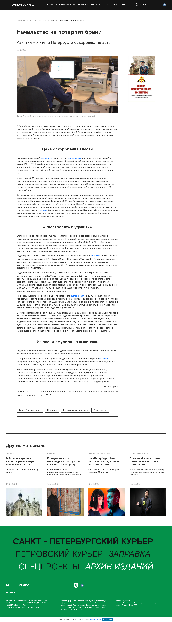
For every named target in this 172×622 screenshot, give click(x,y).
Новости (52, 5)
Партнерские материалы (100, 5)
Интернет (52, 410)
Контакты (119, 5)
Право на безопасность (75, 410)
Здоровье (80, 5)
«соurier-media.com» (38, 601)
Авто (72, 5)
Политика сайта (95, 619)
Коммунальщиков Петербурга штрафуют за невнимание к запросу (64, 461)
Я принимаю (107, 619)
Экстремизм (100, 410)
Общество (63, 5)
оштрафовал (77, 296)
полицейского (74, 158)
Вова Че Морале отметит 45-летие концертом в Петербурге (146, 461)
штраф (43, 210)
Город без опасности (30, 410)
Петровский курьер (59, 554)
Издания (10, 592)
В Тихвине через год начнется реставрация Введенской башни (20, 461)
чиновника (46, 158)
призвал (96, 255)
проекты (48, 567)
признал (103, 358)
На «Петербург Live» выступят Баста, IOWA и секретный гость (103, 461)
